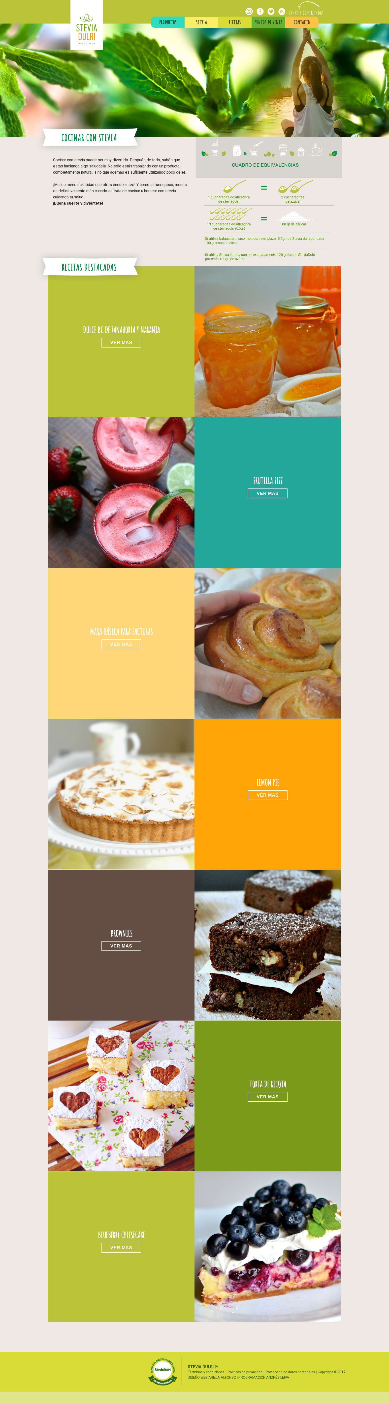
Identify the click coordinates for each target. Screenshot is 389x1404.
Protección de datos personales (290, 1372)
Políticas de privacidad (245, 1372)
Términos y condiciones (206, 1372)
